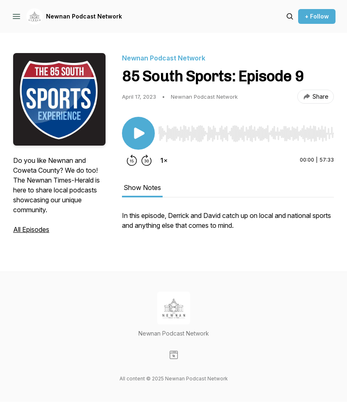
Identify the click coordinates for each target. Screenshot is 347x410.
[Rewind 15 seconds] (132, 160)
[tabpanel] (228, 225)
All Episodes (31, 229)
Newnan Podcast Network (84, 16)
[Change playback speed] (164, 160)
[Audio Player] (246, 131)
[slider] (246, 133)
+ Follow (317, 16)
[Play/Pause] (138, 133)
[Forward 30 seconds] (146, 160)
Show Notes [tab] (142, 187)
